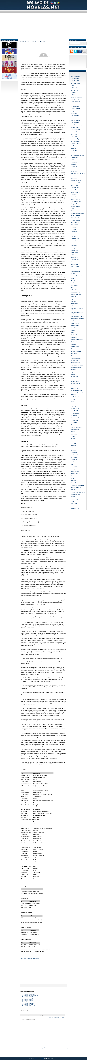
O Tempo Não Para (75, 383)
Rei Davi (73, 436)
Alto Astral (73, 118)
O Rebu (73, 374)
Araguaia (73, 152)
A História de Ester (75, 87)
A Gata (72, 85)
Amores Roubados (75, 141)
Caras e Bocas (74, 185)
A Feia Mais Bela (75, 80)
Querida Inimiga (75, 429)
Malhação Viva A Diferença (77, 318)
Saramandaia (74, 457)
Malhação (73, 301)
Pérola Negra (74, 422)
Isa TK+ (73, 273)
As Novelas (30, 46)
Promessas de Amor (76, 417)
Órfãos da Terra (75, 508)
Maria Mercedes (75, 325)
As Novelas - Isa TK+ (27, 1004)
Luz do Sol (73, 296)
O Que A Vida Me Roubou (77, 372)
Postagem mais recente (25, 1048)
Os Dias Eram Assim (76, 397)
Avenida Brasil (74, 157)
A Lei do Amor (74, 90)
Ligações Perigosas (76, 294)
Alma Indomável (75, 115)
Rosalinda (73, 445)
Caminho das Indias (76, 180)
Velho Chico (74, 489)
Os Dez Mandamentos (76, 390)
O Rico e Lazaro (75, 379)
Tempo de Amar (75, 471)
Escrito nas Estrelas (76, 234)
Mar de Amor (74, 321)
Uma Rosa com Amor (76, 487)
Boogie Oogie (74, 171)
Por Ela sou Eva (75, 413)
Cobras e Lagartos (75, 199)
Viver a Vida (74, 503)
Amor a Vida (74, 134)
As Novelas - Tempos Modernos (30, 995)
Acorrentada (74, 113)
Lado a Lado (74, 289)
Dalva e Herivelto (75, 217)
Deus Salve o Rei (75, 222)
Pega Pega (73, 406)
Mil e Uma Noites (75, 342)
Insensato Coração (75, 271)
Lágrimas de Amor (75, 299)
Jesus (72, 278)
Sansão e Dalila (75, 455)
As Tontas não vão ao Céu (77, 155)
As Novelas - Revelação (28, 998)
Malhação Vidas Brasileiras (77, 316)
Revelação (73, 438)
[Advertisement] (43, 28)
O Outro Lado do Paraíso (77, 365)
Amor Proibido (74, 132)
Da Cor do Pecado (75, 215)
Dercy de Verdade (75, 220)
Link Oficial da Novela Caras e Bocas (30, 958)
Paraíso (73, 399)
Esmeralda (73, 236)
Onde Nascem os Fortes (77, 386)
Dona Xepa (73, 227)
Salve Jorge (74, 450)
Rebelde (73, 431)
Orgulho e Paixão (75, 388)
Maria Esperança (75, 323)
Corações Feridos (75, 204)
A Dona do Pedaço (75, 76)
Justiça (72, 287)
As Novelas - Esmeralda (28, 1003)
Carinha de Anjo (75, 187)
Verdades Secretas (75, 494)
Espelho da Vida (75, 238)
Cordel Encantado (75, 206)
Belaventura (74, 166)
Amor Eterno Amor (75, 129)
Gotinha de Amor (75, 259)
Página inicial (44, 1048)
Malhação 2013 (75, 303)
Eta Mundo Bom (75, 241)
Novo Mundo (74, 353)
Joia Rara (73, 282)
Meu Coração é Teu (76, 335)
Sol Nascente (74, 466)
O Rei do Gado (74, 376)
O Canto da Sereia (75, 360)
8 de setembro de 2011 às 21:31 (55, 1017)
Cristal (72, 208)
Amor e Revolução (75, 139)
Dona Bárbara (74, 224)
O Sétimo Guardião (75, 381)
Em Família (73, 229)
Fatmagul (73, 248)
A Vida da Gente (75, 106)
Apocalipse (73, 148)
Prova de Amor (74, 420)
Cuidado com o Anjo (76, 210)
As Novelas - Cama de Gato (29, 996)
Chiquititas (73, 194)
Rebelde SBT (74, 434)
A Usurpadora (74, 104)
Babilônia (73, 159)
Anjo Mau (73, 145)
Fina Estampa (74, 250)
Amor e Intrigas (74, 136)
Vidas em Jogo (74, 499)
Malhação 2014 (75, 306)
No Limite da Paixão (76, 351)
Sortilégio (73, 469)
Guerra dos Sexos (75, 262)
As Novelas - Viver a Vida (28, 1005)
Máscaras (73, 348)
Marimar (73, 330)
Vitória (72, 501)
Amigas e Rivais (75, 127)
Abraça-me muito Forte (76, 111)
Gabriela (73, 255)
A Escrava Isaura (75, 78)
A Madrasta (73, 92)
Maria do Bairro (75, 328)
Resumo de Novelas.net (39, 1058)
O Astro (73, 355)
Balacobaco (74, 162)
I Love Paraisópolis (75, 266)
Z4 (71, 506)
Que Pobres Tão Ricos (76, 427)
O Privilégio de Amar (76, 367)
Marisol (72, 332)
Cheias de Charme (75, 192)
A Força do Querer (75, 83)
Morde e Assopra (75, 346)
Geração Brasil (74, 257)
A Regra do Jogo (75, 99)
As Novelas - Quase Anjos (28, 994)
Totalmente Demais (75, 482)
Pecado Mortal (74, 404)
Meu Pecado (74, 337)
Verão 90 (73, 496)
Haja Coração (74, 264)
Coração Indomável (76, 201)
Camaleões (73, 178)
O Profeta (73, 369)
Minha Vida (73, 344)
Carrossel (73, 190)
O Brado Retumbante (76, 358)
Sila (72, 464)
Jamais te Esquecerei (76, 275)
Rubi (72, 448)
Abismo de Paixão (75, 108)
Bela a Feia (73, 164)
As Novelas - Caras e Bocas (32, 41)
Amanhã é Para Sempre (77, 125)
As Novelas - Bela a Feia (28, 999)
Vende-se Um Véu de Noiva (78, 492)
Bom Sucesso (74, 169)
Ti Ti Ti (72, 478)
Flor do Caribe (74, 252)
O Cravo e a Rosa (75, 362)
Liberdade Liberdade (76, 292)
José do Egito (74, 285)
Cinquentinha (74, 197)
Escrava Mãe (74, 231)
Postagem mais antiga (62, 1048)
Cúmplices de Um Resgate (77, 213)
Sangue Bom (74, 452)
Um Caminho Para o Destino (78, 485)
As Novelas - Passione (27, 1000)
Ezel (72, 243)
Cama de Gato (74, 176)
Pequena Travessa (75, 408)
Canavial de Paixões (76, 183)
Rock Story (73, 443)
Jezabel (73, 280)
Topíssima (73, 480)
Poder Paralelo (74, 410)
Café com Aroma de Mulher (77, 173)
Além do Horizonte (75, 120)
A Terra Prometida (75, 101)
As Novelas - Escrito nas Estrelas (30, 1002)
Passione (73, 401)
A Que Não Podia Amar (76, 97)
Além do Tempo (75, 122)
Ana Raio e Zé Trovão (76, 143)
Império (73, 269)
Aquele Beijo (74, 150)
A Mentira (73, 94)
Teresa (72, 475)
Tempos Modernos (75, 473)
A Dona (72, 74)
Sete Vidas (73, 462)
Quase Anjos (74, 424)
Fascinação (74, 245)
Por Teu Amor (74, 415)
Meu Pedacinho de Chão (77, 339)
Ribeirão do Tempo (75, 441)
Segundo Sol (74, 459)
